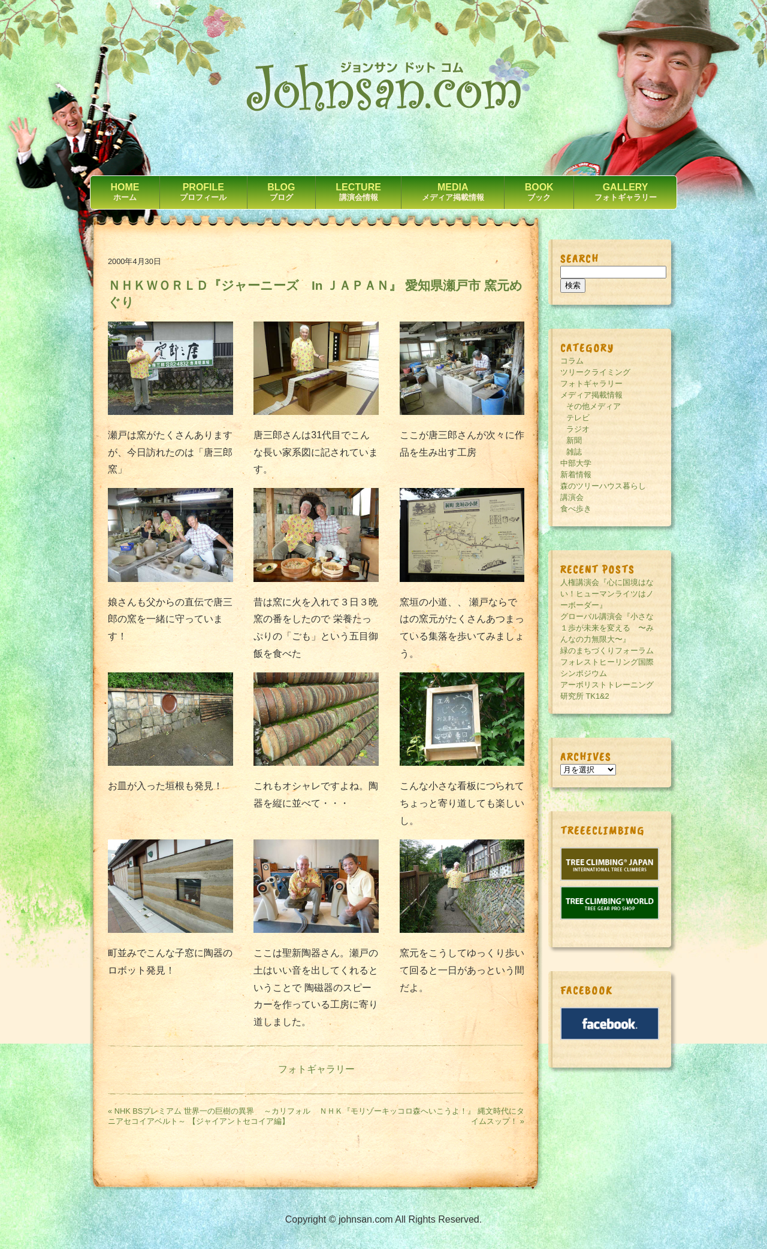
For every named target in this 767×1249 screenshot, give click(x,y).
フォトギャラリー (316, 1069)
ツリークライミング (595, 372)
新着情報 (575, 474)
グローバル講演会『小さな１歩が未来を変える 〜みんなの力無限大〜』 (607, 628)
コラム (572, 360)
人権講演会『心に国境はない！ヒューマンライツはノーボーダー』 (607, 594)
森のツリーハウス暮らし (603, 485)
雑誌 (574, 451)
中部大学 (575, 463)
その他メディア (593, 406)
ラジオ (578, 429)
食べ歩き (575, 508)
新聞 (574, 440)
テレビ (578, 417)
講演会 (572, 497)
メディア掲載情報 (591, 394)
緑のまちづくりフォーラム (607, 650)
